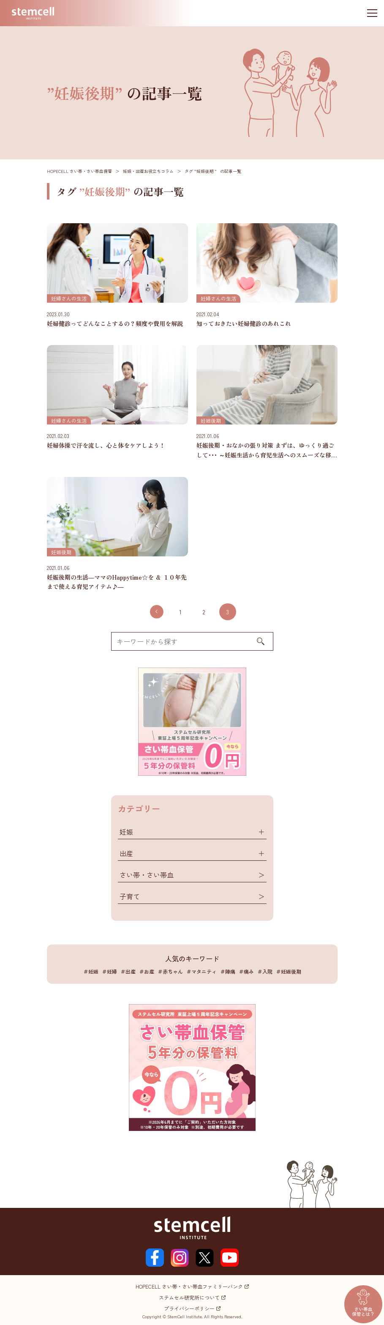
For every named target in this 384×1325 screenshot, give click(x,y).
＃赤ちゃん (170, 971)
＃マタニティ (201, 971)
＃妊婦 (109, 971)
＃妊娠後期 (288, 971)
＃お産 (146, 971)
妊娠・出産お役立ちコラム (148, 171)
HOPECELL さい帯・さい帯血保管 (79, 171)
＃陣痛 (227, 971)
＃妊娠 (90, 971)
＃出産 (128, 971)
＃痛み (246, 971)
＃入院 (264, 971)
